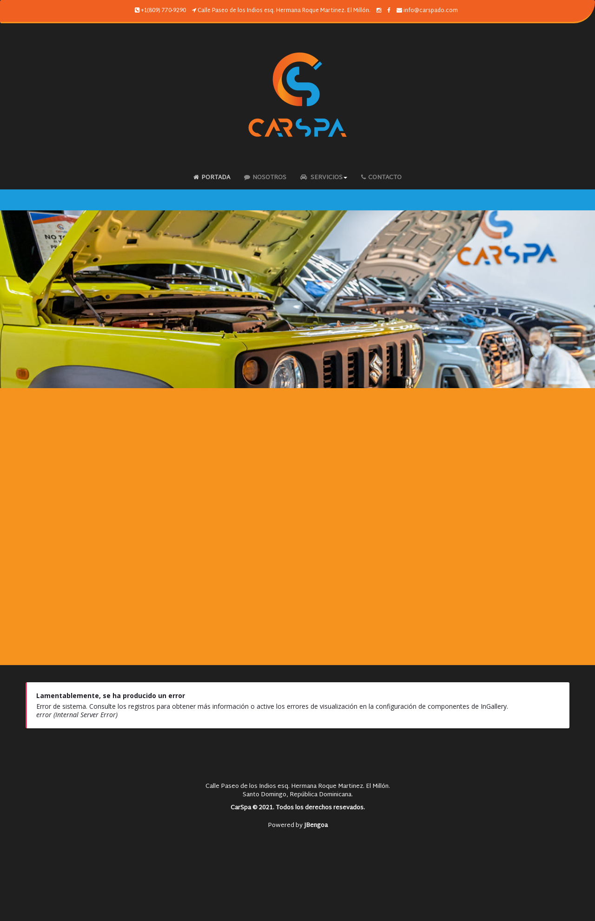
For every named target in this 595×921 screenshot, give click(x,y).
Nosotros (265, 177)
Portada (211, 177)
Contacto (381, 177)
